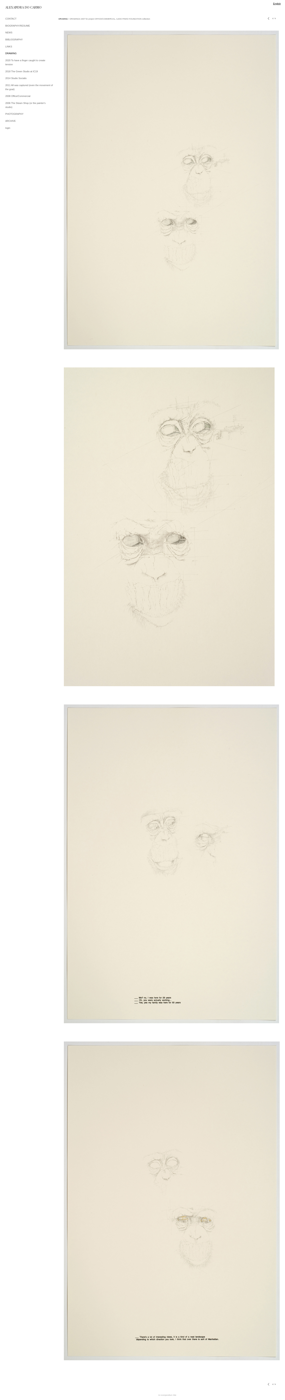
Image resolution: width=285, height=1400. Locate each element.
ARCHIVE (10, 121)
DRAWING (11, 53)
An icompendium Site (167, 1395)
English (277, 3)
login (7, 128)
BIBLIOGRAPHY (14, 39)
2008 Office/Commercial (17, 96)
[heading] (16, 7)
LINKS (8, 46)
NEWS (8, 32)
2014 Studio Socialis (16, 78)
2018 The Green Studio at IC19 (21, 71)
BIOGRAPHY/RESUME (17, 25)
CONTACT (10, 18)
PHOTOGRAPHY (14, 114)
